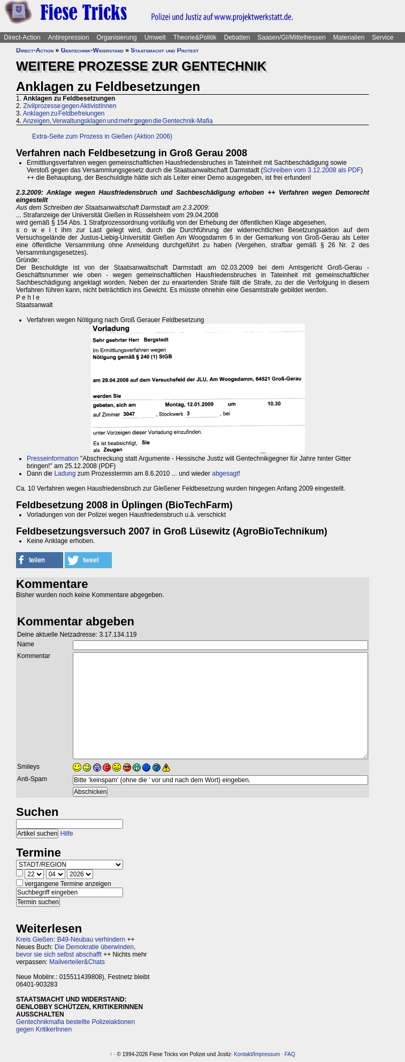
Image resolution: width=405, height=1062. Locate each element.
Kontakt (243, 1054)
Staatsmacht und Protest (164, 50)
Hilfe (66, 833)
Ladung (64, 473)
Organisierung (116, 37)
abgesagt (225, 473)
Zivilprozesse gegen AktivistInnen (69, 106)
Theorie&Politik (195, 37)
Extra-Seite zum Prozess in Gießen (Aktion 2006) (102, 136)
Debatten (237, 37)
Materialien (349, 37)
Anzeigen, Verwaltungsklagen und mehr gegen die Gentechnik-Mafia (118, 121)
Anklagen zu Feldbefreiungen (64, 113)
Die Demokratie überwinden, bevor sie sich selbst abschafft (75, 950)
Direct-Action (22, 37)
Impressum (267, 1054)
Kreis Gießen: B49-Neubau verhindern (70, 939)
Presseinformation (53, 458)
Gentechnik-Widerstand (92, 50)
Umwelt (155, 37)
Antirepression (68, 37)
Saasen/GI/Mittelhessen (291, 37)
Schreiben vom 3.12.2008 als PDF (312, 170)
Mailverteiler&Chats (77, 962)
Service (382, 37)
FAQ (290, 1054)
